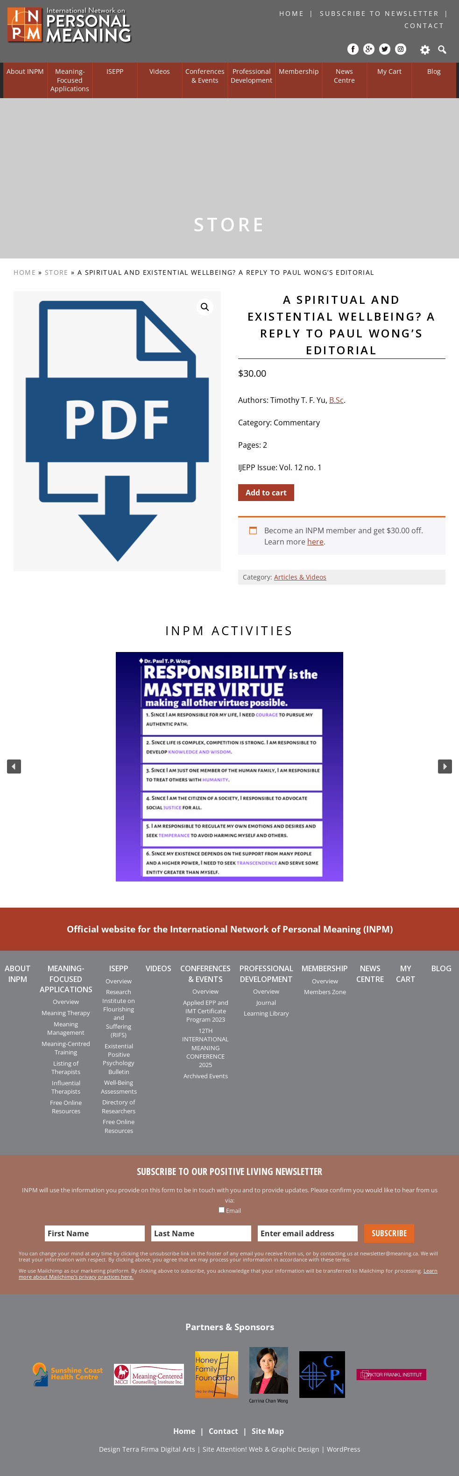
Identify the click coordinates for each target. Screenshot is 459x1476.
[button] (14, 766)
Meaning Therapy (66, 1013)
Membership (299, 71)
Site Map (268, 1431)
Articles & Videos (300, 577)
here (315, 542)
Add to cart (266, 492)
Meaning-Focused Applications (69, 80)
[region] (229, 767)
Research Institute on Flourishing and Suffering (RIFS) (118, 1013)
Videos (159, 71)
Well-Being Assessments (119, 1086)
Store (57, 272)
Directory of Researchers (118, 1106)
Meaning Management (66, 1028)
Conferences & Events (205, 76)
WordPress (343, 1449)
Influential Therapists (65, 1087)
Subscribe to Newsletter (379, 13)
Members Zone (325, 992)
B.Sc (336, 400)
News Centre (344, 76)
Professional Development (251, 76)
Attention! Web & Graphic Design (267, 1449)
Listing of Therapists (65, 1067)
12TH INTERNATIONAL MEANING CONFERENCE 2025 (205, 1047)
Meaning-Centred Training (66, 1047)
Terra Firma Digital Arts (158, 1449)
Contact (424, 25)
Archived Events (206, 1076)
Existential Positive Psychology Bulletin (118, 1059)
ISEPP (114, 71)
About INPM (25, 71)
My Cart (389, 71)
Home (291, 13)
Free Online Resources (66, 1106)
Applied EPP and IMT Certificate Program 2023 (205, 1011)
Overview (66, 1001)
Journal (266, 1002)
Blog (434, 71)
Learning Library (266, 1013)
